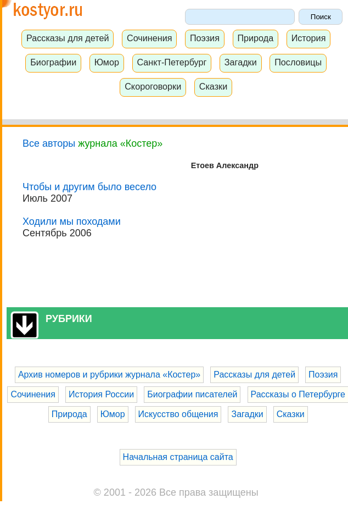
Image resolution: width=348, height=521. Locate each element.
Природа (255, 38)
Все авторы (49, 143)
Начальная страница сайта (178, 457)
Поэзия (205, 38)
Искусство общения (178, 414)
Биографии (53, 62)
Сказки (213, 86)
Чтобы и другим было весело (89, 186)
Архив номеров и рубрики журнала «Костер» (109, 374)
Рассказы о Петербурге (298, 394)
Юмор (106, 62)
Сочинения (149, 38)
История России (101, 394)
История (308, 38)
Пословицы (298, 62)
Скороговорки (153, 86)
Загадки (240, 62)
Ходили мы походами (72, 221)
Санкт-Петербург (171, 62)
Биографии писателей (192, 394)
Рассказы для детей (67, 38)
